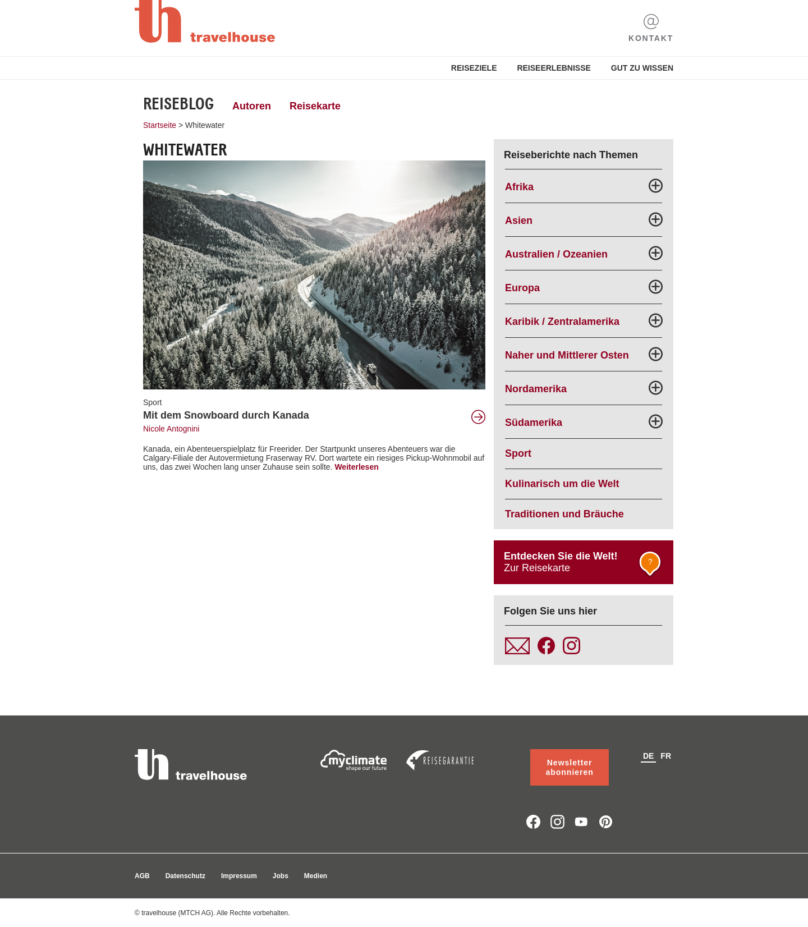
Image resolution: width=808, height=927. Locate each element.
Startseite (159, 125)
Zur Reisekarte (584, 565)
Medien (315, 876)
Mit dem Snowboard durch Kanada (226, 415)
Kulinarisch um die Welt (562, 483)
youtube (582, 822)
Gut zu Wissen (642, 67)
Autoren (251, 106)
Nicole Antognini (171, 428)
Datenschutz (185, 876)
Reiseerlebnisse (553, 67)
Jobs (280, 876)
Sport (152, 402)
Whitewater (204, 125)
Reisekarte (315, 106)
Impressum (239, 876)
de (648, 755)
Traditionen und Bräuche (564, 514)
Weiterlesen (356, 466)
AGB (142, 876)
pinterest (606, 822)
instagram (557, 822)
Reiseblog (178, 103)
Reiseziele (474, 67)
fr (665, 755)
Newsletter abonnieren (569, 767)
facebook (533, 822)
